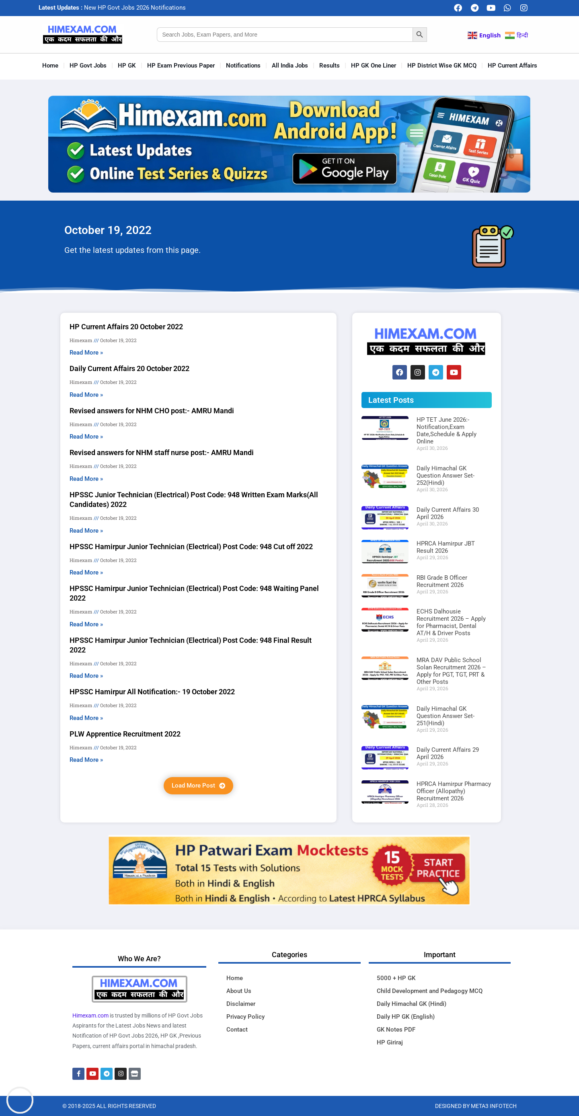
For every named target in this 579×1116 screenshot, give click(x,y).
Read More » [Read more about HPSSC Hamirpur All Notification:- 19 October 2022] (86, 718)
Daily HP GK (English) (406, 1016)
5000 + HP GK (396, 978)
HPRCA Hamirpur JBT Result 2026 (446, 547)
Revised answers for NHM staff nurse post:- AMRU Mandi (162, 452)
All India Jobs (290, 65)
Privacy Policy (245, 1016)
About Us (238, 991)
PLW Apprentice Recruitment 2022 (125, 734)
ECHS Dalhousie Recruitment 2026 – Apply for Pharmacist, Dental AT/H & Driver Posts (451, 622)
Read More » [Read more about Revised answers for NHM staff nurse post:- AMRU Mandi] (86, 478)
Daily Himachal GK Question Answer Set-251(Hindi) (445, 716)
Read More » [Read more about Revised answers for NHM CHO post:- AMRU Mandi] (86, 436)
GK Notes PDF (396, 1029)
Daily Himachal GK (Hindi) (411, 1003)
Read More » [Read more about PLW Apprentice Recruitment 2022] (86, 759)
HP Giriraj (390, 1042)
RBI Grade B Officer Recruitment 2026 (442, 581)
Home (50, 65)
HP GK (127, 65)
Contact (237, 1029)
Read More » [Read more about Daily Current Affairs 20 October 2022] (86, 394)
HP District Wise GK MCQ (441, 65)
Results (329, 65)
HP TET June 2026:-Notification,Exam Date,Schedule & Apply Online (446, 430)
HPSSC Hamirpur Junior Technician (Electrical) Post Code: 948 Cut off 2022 (191, 546)
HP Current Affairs (512, 65)
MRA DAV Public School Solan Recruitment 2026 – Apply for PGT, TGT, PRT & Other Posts (451, 670)
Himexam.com (90, 1015)
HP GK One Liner (373, 65)
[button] (198, 785)
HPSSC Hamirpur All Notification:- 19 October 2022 (152, 691)
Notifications (243, 65)
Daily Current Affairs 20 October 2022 (129, 368)
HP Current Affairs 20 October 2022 (126, 326)
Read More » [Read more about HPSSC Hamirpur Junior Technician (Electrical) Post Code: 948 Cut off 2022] (86, 572)
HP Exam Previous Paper (181, 65)
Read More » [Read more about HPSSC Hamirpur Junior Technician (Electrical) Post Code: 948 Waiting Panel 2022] (86, 624)
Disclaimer (240, 1003)
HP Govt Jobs (88, 65)
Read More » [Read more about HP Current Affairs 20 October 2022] (86, 352)
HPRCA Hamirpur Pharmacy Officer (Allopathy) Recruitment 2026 (454, 791)
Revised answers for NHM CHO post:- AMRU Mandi (152, 410)
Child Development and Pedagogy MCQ (429, 991)
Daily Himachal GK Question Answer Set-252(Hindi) (445, 475)
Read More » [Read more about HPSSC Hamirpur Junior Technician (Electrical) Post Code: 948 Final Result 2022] (86, 675)
